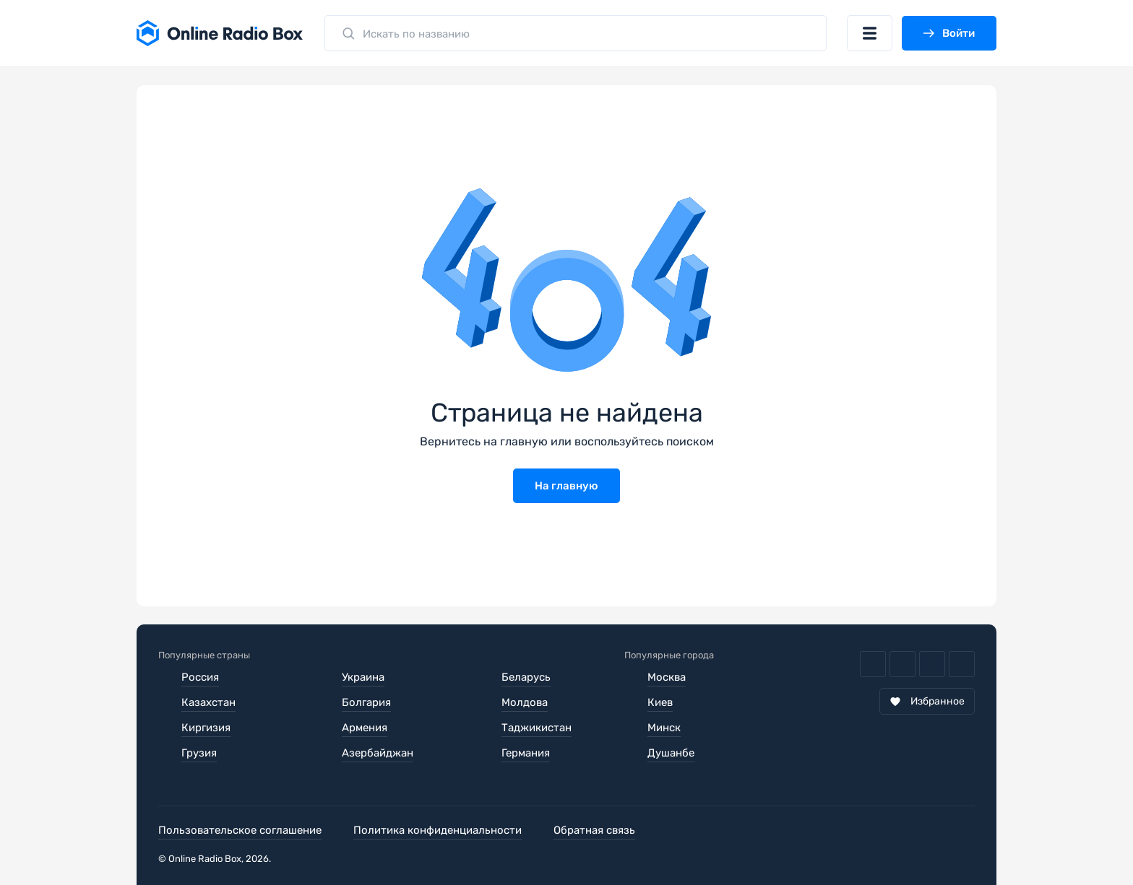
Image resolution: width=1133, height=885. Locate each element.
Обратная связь (594, 830)
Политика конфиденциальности (437, 830)
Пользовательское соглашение (240, 830)
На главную (566, 485)
